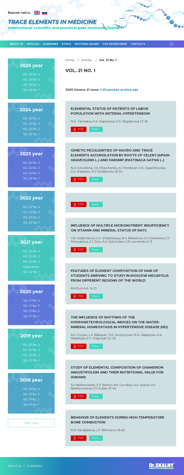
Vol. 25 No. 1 (31, 134)
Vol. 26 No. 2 (31, 84)
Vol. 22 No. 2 (31, 261)
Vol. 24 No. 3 (31, 168)
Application (31, 267)
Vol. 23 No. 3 (31, 212)
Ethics (66, 43)
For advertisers (115, 43)
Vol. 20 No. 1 (31, 360)
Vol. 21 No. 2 (31, 311)
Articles (33, 43)
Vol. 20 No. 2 (31, 355)
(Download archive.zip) (120, 89)
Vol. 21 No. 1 (31, 316)
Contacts (138, 43)
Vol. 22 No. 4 (31, 251)
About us (16, 43)
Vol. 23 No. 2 (31, 217)
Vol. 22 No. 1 (31, 272)
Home (69, 60)
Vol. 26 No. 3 (31, 79)
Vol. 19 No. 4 (31, 389)
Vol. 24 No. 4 (31, 162)
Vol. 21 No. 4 (31, 300)
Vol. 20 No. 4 (31, 345)
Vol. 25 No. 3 (31, 123)
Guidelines (50, 43)
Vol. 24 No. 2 (31, 173)
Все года (31, 423)
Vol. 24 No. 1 (31, 178)
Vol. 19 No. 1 (31, 404)
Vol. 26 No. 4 (31, 74)
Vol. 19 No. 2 (31, 399)
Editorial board (87, 43)
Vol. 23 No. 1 (31, 222)
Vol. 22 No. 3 (31, 256)
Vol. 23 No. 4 (31, 207)
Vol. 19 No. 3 (31, 394)
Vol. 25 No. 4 (31, 118)
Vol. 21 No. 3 (31, 306)
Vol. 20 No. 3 (31, 350)
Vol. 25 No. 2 (31, 129)
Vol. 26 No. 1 (31, 90)
